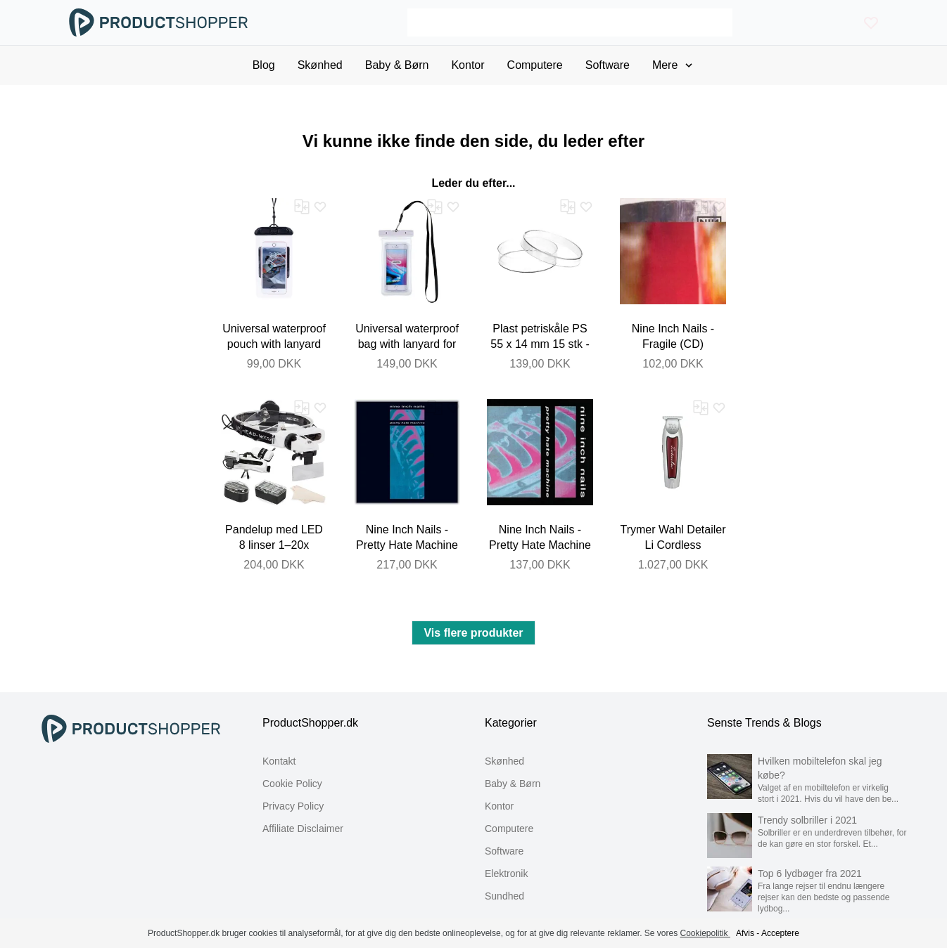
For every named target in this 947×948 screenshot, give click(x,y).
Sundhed (504, 896)
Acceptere (780, 933)
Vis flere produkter (473, 633)
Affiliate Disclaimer (302, 828)
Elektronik (506, 873)
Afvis (745, 933)
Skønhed (504, 761)
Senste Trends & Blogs (764, 723)
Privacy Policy (293, 806)
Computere (509, 828)
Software (504, 851)
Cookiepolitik (705, 933)
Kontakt (278, 761)
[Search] (569, 22)
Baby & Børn (512, 783)
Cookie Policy (292, 783)
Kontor (499, 806)
